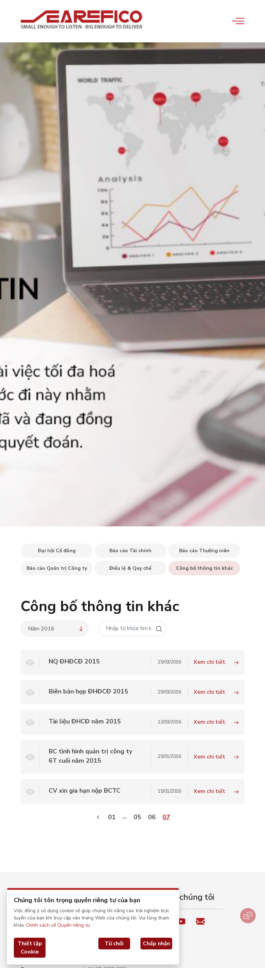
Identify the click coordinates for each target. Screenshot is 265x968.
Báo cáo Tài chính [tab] (130, 550)
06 (152, 817)
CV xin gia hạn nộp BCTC (84, 790)
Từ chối (114, 943)
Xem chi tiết (216, 662)
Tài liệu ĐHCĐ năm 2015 (85, 721)
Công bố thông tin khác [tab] (204, 568)
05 (137, 817)
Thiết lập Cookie (30, 948)
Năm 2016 (56, 628)
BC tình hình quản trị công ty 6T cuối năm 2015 (90, 756)
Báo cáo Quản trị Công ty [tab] (57, 568)
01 (112, 817)
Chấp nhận (156, 943)
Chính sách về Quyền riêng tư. (58, 925)
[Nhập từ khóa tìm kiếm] (125, 628)
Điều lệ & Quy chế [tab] (130, 568)
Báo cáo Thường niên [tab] (204, 550)
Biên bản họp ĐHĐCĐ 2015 (88, 691)
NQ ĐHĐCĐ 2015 (74, 661)
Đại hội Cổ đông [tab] (57, 550)
